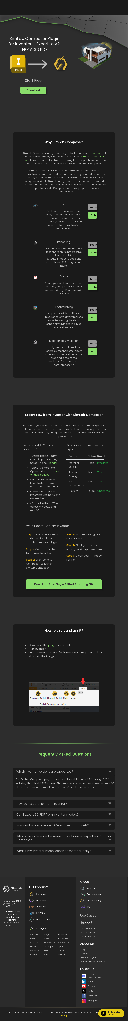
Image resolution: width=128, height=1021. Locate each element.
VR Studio (37, 900)
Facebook (89, 995)
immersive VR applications (45, 472)
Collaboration (90, 894)
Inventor (33, 954)
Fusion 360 (35, 950)
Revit (46, 950)
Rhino (46, 954)
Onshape (48, 946)
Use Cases (88, 915)
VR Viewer (37, 906)
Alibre (32, 938)
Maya (46, 934)
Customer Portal (88, 928)
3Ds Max (34, 934)
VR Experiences (88, 932)
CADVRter (37, 913)
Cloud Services (88, 936)
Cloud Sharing (91, 900)
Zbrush (61, 954)
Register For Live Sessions (93, 961)
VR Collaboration (41, 919)
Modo (46, 938)
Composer (38, 894)
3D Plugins (37, 928)
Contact (85, 953)
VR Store (87, 888)
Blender (52, 463)
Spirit (60, 946)
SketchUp (62, 934)
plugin (52, 645)
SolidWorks (63, 942)
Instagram (90, 1000)
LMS (85, 906)
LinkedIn (88, 981)
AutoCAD (34, 942)
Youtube (88, 986)
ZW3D (61, 950)
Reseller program (89, 957)
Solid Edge (63, 938)
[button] (33, 90)
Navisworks (49, 942)
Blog (83, 949)
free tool (95, 153)
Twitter (88, 991)
